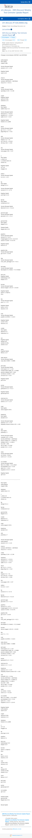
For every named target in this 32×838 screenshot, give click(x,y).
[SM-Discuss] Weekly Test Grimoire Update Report (16, 813)
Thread (13, 37)
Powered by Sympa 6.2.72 (17, 835)
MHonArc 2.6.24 (17, 829)
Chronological (5, 37)
